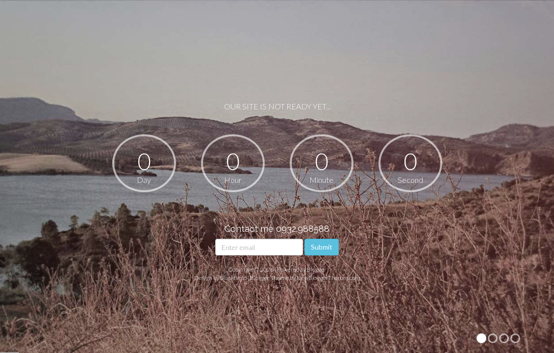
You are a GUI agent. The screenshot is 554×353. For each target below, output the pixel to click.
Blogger (317, 269)
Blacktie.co (233, 277)
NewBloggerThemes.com (328, 277)
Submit (321, 247)
